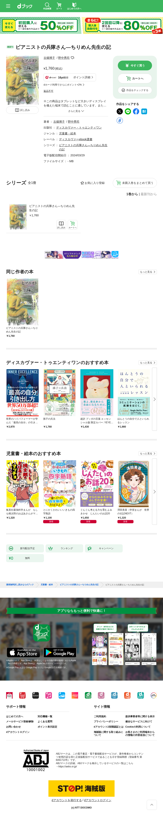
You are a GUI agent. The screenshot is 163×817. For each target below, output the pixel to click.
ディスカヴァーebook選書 (75, 139)
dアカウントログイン (18, 732)
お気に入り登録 (95, 182)
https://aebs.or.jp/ (67, 766)
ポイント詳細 (81, 77)
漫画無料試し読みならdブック (20, 585)
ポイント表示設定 (47, 726)
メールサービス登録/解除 (20, 721)
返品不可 (48, 91)
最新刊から (149, 194)
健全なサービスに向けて (138, 721)
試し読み (25, 110)
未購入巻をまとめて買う (137, 182)
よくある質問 (45, 721)
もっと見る (146, 271)
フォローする (72, 58)
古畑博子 (49, 57)
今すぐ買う (138, 65)
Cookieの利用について (138, 726)
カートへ (137, 78)
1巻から (132, 194)
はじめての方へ (14, 716)
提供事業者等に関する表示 (140, 716)
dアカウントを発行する (67, 800)
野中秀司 (64, 57)
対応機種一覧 (45, 716)
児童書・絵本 (67, 133)
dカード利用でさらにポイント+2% (63, 84)
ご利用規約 (100, 716)
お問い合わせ (13, 726)
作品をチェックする (137, 90)
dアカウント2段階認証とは (109, 726)
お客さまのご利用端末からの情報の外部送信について (140, 734)
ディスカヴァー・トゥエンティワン (79, 127)
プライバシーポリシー (106, 721)
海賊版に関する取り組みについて (108, 734)
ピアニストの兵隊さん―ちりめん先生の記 (52, 208)
